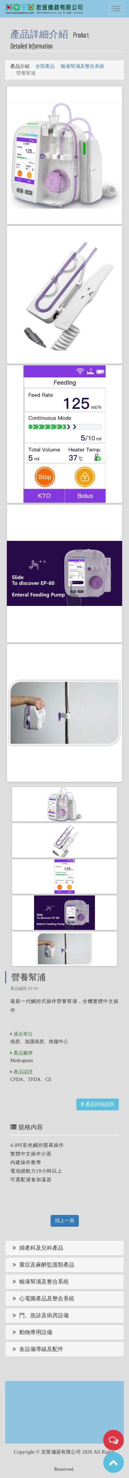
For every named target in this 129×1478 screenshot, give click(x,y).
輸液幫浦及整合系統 (82, 66)
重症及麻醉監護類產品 (42, 1265)
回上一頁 (64, 1220)
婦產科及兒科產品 (37, 1248)
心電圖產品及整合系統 (42, 1298)
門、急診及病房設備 (40, 1315)
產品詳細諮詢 (98, 1104)
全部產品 (45, 66)
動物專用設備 (31, 1332)
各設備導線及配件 (37, 1349)
